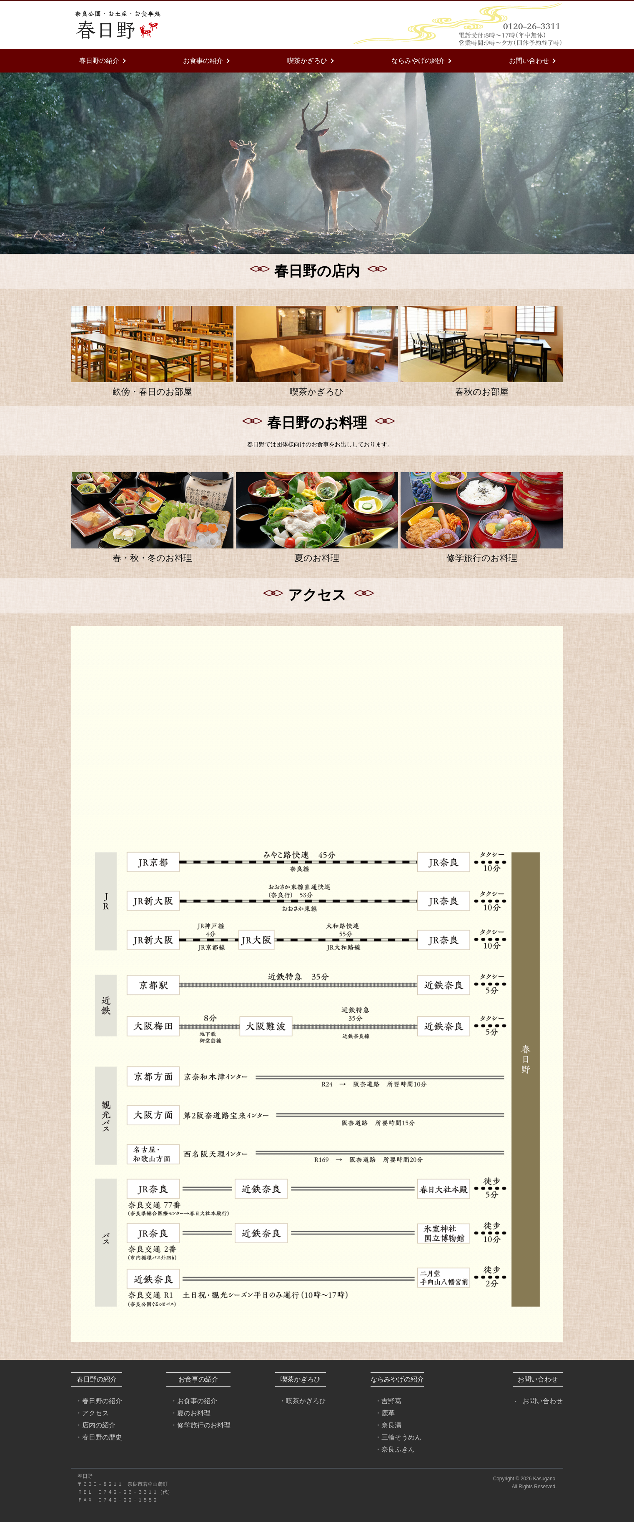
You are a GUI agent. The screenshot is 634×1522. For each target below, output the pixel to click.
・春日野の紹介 (98, 1400)
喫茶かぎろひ (307, 60)
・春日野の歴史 (98, 1437)
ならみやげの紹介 (418, 60)
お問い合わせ (529, 60)
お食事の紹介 (203, 60)
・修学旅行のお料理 (200, 1425)
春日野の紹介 (99, 60)
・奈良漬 (388, 1425)
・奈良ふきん (395, 1449)
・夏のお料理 (190, 1413)
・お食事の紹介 (193, 1400)
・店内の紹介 (95, 1425)
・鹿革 (385, 1413)
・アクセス (92, 1413)
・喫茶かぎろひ (302, 1400)
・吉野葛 (388, 1400)
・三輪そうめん (398, 1437)
